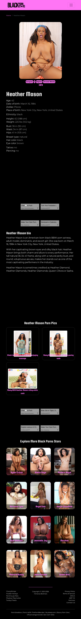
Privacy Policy (70, 591)
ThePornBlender (38, 612)
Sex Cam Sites (49, 615)
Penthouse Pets (12, 596)
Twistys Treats (11, 600)
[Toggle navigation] (71, 5)
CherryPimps (11, 591)
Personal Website (49, 82)
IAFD (41, 85)
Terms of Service (69, 594)
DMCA (72, 596)
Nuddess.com (50, 612)
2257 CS (72, 598)
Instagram (29, 82)
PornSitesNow (16, 612)
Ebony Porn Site (63, 612)
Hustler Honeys (12, 594)
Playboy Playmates (13, 598)
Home (8, 15)
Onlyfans (39, 82)
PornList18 (27, 612)
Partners (71, 600)
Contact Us (71, 603)
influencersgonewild (34, 615)
